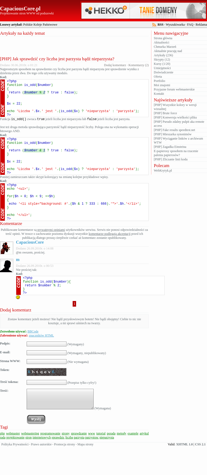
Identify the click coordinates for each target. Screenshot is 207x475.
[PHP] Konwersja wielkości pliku (175, 117)
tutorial (101, 462)
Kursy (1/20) (162, 64)
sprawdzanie (79, 462)
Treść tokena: (9, 410)
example (133, 462)
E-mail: (5, 381)
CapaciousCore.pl (20, 8)
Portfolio (159, 81)
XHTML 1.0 (184, 473)
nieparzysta (107, 466)
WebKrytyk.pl (163, 170)
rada (3, 466)
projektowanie (15, 466)
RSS (160, 24)
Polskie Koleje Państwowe (40, 24)
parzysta (79, 466)
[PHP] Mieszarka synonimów (173, 134)
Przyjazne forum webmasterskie (174, 89)
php (2, 462)
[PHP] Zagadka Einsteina (170, 147)
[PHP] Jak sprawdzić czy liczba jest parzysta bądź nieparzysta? (57, 58)
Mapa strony (85, 473)
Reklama (201, 24)
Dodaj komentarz (115, 65)
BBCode (32, 360)
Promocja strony (64, 473)
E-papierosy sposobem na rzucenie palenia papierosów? (176, 153)
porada (111, 462)
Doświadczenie (163, 72)
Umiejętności (162, 68)
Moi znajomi (162, 85)
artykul (144, 462)
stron (28, 466)
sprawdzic (58, 466)
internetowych (41, 466)
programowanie (50, 462)
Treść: (4, 419)
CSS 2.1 (200, 473)
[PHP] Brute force (165, 113)
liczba (69, 466)
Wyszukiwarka (175, 24)
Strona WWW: (10, 389)
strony (66, 462)
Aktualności (161, 42)
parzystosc (92, 466)
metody (121, 462)
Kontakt (159, 94)
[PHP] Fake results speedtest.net (174, 130)
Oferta (158, 76)
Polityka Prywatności (14, 473)
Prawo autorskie (41, 473)
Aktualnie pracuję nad (168, 51)
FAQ (190, 24)
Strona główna (163, 38)
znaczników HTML (41, 364)
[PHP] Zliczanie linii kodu (171, 159)
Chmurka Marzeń (165, 47)
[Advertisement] (74, 46)
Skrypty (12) (162, 59)
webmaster (13, 462)
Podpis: (5, 372)
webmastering (30, 462)
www (91, 462)
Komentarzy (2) (139, 65)
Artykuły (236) (163, 55)
